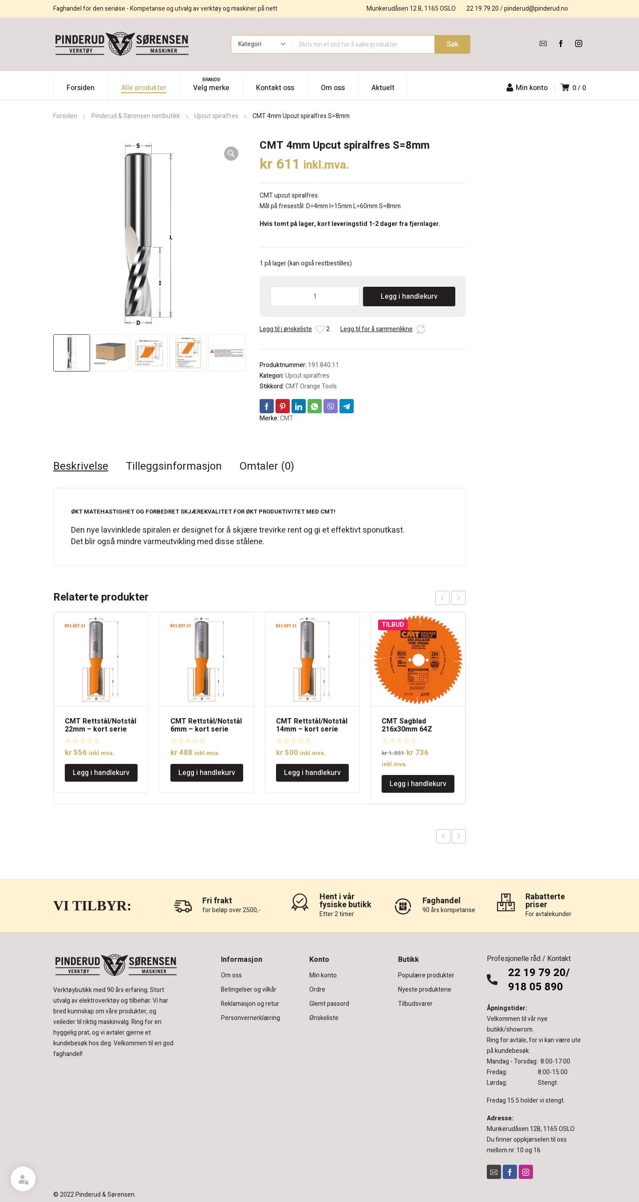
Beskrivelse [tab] (80, 466)
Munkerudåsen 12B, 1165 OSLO (531, 1129)
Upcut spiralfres (216, 116)
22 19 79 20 (482, 8)
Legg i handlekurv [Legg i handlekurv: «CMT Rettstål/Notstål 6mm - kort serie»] (206, 772)
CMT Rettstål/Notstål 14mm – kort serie (311, 725)
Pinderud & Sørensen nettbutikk (135, 116)
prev (442, 598)
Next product (459, 836)
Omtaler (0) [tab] (267, 466)
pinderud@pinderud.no (536, 8)
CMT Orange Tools (311, 386)
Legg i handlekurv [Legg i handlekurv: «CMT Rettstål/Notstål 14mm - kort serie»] (312, 772)
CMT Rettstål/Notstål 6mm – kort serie (206, 725)
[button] (231, 153)
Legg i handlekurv (409, 296)
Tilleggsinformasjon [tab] (174, 466)
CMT (286, 418)
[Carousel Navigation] (450, 598)
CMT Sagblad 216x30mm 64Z (407, 725)
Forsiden (65, 116)
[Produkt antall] (314, 296)
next (458, 598)
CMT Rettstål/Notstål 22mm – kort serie (100, 725)
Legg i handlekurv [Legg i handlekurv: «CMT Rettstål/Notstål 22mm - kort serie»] (101, 772)
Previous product (443, 836)
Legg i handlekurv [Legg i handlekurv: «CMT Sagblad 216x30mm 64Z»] (418, 784)
